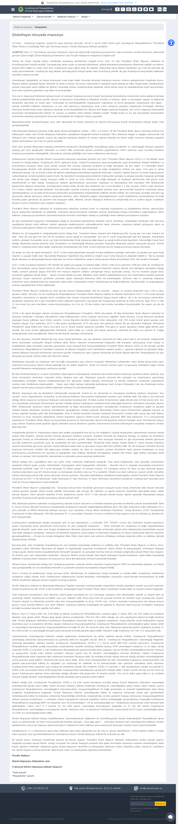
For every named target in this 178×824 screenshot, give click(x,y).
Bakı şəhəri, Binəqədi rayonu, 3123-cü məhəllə (97, 788)
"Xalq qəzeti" (19, 772)
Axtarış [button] (106, 9)
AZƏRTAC (17, 52)
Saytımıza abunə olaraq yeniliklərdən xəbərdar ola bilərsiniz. (147, 797)
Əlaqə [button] (84, 16)
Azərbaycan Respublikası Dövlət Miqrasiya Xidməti (39, 9)
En (164, 9)
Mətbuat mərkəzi (23, 27)
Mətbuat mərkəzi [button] (66, 16)
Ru (159, 9)
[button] (89, 2)
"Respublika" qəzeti (23, 775)
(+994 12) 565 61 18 (37, 788)
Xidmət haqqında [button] (22, 16)
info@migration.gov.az (151, 788)
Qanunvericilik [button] (44, 16)
